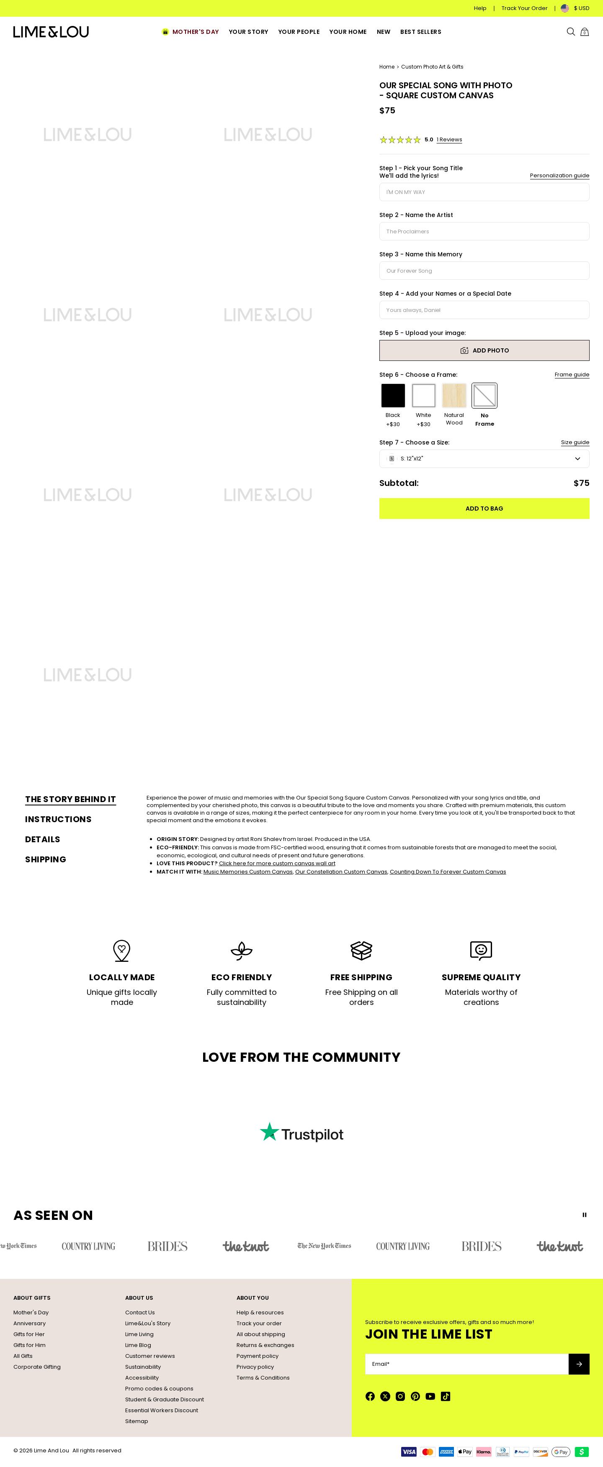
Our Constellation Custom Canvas (341, 872)
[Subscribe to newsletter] (579, 1364)
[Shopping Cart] (585, 32)
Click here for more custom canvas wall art (277, 863)
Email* (380, 1364)
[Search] (571, 32)
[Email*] (467, 1364)
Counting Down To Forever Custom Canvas (448, 872)
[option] (393, 405)
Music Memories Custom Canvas (248, 872)
